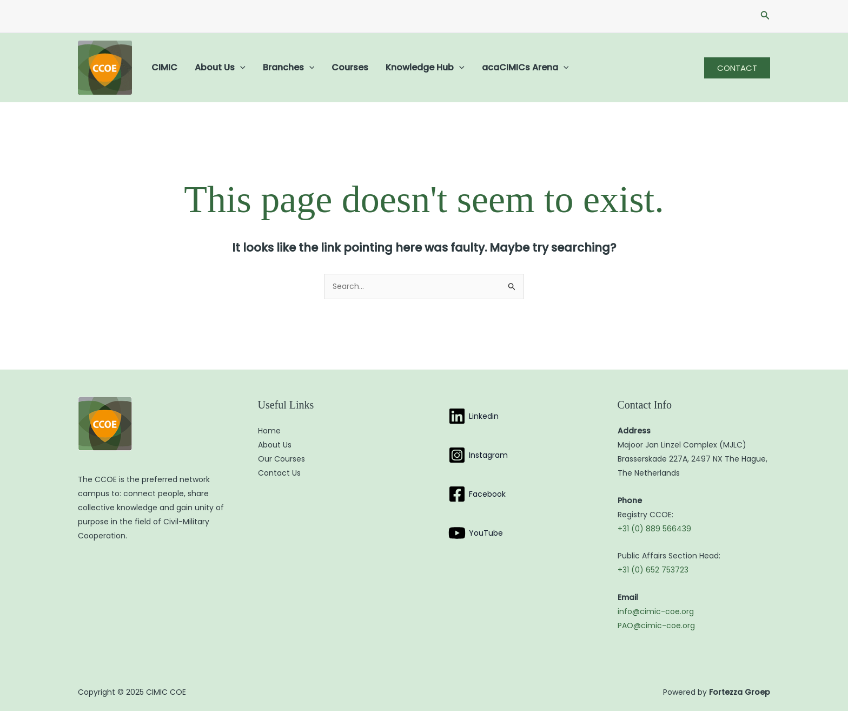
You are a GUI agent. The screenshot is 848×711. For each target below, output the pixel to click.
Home (269, 430)
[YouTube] (476, 533)
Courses (350, 67)
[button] (765, 16)
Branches (289, 67)
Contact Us (279, 473)
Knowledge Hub (425, 67)
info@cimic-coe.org (656, 611)
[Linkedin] (473, 416)
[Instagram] (478, 455)
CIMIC (164, 67)
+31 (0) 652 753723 (653, 569)
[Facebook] (477, 494)
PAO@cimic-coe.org (656, 625)
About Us (220, 67)
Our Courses (281, 458)
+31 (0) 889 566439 (654, 528)
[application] (240, 67)
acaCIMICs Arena (525, 67)
